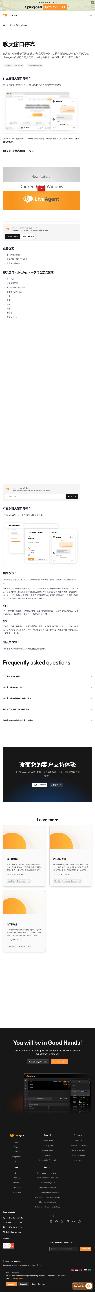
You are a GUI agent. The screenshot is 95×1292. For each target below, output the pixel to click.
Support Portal (47, 1141)
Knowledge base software (47, 1173)
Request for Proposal (47, 1160)
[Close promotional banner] (92, 2)
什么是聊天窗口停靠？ (47, 608)
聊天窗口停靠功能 (20, 25)
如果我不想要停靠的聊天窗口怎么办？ (47, 652)
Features (16, 1152)
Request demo (12, 236)
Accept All (11, 1284)
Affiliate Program (78, 1155)
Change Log (47, 1155)
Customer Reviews (78, 1150)
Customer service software (47, 1178)
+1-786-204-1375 (14, 1227)
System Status (47, 1150)
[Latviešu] (72, 1270)
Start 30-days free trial (38, 1062)
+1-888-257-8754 (14, 1222)
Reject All (23, 1284)
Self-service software (47, 1187)
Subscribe (72, 428)
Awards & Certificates (78, 1145)
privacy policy (18, 1278)
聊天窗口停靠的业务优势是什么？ (47, 630)
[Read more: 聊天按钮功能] (24, 787)
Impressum (78, 1160)
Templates (17, 1187)
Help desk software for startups (47, 1207)
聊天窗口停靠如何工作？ (47, 619)
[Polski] (85, 1270)
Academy (16, 1183)
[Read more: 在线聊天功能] (71, 787)
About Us (78, 1141)
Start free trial (28, 236)
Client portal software (47, 1202)
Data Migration (47, 1145)
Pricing (16, 1147)
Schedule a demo (60, 1062)
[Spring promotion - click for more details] (47, 5)
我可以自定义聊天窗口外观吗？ (47, 641)
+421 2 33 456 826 (14, 1218)
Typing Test (16, 1192)
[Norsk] (81, 1270)
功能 (9, 25)
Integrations (16, 1157)
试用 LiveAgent (40, 716)
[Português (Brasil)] (89, 1270)
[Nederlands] (76, 1270)
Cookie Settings (38, 1284)
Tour (16, 1161)
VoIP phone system (47, 1183)
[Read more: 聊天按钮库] (24, 852)
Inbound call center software (47, 1192)
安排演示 (56, 716)
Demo (17, 1142)
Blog (16, 1173)
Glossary (16, 1178)
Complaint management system (47, 1197)
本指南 (34, 580)
